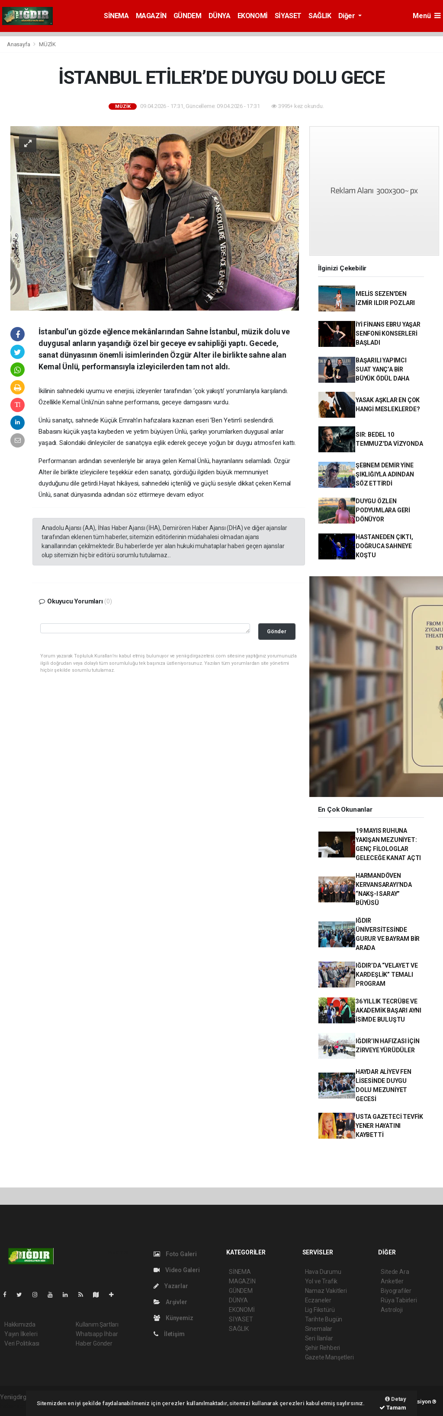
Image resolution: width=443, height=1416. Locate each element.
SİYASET (288, 16)
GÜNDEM (187, 16)
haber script (16, 1406)
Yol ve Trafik (321, 1281)
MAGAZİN (151, 16)
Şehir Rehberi (322, 1347)
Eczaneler (318, 1300)
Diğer (347, 16)
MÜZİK (47, 44)
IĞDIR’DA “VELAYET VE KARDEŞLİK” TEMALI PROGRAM (387, 974)
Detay (395, 1399)
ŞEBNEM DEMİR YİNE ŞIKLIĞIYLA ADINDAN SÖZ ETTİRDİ (385, 474)
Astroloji (391, 1309)
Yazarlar (171, 1286)
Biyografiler (396, 1290)
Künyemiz (173, 1317)
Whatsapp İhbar (97, 1333)
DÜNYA (220, 16)
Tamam (392, 1407)
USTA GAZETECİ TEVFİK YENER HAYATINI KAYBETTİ (389, 1125)
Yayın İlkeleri (20, 1333)
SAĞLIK (319, 16)
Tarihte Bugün (324, 1319)
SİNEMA (116, 16)
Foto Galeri (175, 1254)
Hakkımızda (19, 1324)
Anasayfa (19, 44)
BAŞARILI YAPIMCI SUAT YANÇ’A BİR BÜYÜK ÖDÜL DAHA (382, 369)
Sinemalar (318, 1328)
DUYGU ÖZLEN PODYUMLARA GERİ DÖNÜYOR (383, 510)
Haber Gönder (94, 1343)
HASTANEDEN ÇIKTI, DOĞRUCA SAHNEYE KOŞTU (384, 546)
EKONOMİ (253, 16)
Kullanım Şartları (97, 1324)
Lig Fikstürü (320, 1309)
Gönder (276, 631)
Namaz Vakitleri (326, 1290)
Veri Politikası (21, 1343)
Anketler (392, 1281)
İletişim (169, 1333)
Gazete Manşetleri (329, 1357)
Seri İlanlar (319, 1338)
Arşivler (170, 1302)
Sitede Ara (395, 1271)
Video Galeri (176, 1270)
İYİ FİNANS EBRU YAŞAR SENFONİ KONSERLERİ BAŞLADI (388, 333)
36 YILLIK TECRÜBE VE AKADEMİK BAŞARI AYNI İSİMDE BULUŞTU (388, 1010)
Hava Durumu (323, 1271)
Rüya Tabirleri (399, 1300)
